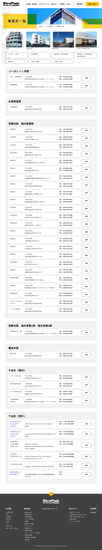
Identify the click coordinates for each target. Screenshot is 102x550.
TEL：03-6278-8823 (65, 399)
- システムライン (28, 526)
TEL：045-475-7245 (65, 301)
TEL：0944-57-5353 (65, 391)
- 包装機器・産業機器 (30, 537)
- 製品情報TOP (28, 512)
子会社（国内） (36, 61)
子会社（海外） (59, 61)
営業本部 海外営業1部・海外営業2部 (85, 55)
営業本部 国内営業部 (61, 54)
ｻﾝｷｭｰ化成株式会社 (16, 391)
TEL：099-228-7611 (65, 277)
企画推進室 (34, 54)
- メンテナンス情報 (74, 521)
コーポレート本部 (13, 54)
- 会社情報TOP (9, 512)
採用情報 (62, 4)
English (68, 4)
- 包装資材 (27, 539)
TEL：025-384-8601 (65, 199)
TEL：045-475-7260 (65, 184)
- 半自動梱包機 (28, 517)
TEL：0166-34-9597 (65, 137)
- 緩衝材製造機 (28, 535)
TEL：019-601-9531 (65, 160)
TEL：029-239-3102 (65, 176)
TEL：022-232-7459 (65, 145)
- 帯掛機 (26, 521)
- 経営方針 (8, 519)
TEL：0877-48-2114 (65, 246)
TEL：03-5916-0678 (65, 293)
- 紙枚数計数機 (28, 530)
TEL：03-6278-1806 (65, 331)
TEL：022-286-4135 (65, 383)
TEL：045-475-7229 (65, 309)
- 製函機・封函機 (28, 523)
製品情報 (34, 4)
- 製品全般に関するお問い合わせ (78, 514)
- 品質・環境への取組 (11, 528)
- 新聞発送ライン (28, 528)
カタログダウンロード (44, 4)
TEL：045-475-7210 (65, 353)
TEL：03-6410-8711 (65, 376)
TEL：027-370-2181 (65, 191)
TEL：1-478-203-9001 (66, 431)
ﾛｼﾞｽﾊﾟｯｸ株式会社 (15, 376)
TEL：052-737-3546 (65, 215)
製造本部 (10, 61)
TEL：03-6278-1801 (65, 77)
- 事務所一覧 (8, 526)
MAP (86, 78)
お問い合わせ (92, 4)
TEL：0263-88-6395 (65, 207)
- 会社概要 (8, 517)
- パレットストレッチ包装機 (32, 532)
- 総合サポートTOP (74, 512)
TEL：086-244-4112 (65, 262)
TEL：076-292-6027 (65, 231)
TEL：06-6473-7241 (65, 238)
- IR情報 (7, 521)
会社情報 (28, 4)
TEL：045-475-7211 (65, 107)
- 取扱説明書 (72, 519)
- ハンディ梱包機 (28, 519)
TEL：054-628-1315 (65, 223)
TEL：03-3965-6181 (65, 168)
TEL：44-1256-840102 (66, 454)
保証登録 (78, 4)
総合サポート (54, 4)
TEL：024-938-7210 (65, 152)
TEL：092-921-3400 (65, 270)
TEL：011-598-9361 (65, 129)
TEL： (61, 472)
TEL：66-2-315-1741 (66, 442)
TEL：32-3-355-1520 (66, 464)
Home (41, 26)
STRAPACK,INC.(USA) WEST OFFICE (15, 424)
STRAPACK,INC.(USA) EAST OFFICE (15, 434)
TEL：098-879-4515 (65, 285)
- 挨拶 (7, 514)
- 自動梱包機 (27, 514)
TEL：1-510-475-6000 (66, 421)
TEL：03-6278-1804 (65, 84)
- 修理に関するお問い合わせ (77, 517)
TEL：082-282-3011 (65, 254)
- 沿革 (7, 523)
